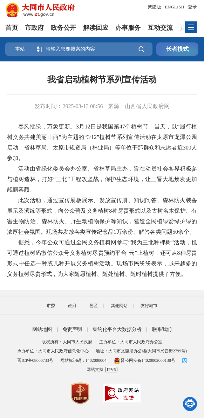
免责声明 (72, 329)
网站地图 (42, 329)
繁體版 (154, 6)
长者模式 (177, 49)
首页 (11, 27)
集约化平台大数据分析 (117, 329)
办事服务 (128, 27)
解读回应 (95, 27)
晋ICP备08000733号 (35, 360)
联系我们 (162, 329)
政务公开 (63, 27)
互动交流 (160, 27)
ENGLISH (174, 6)
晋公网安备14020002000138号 (144, 360)
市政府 (34, 27)
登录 (192, 6)
